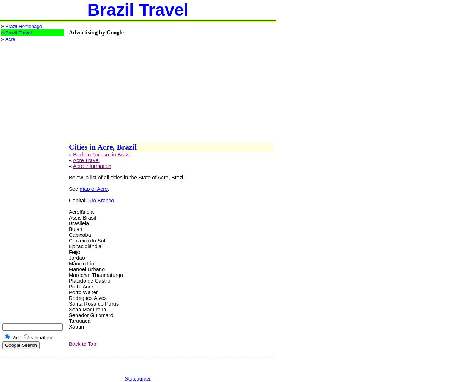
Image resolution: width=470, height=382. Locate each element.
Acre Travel (86, 160)
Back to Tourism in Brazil (101, 154)
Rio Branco (101, 200)
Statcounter (138, 379)
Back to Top (82, 344)
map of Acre (94, 189)
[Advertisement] (29, 71)
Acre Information (92, 166)
